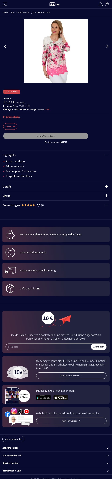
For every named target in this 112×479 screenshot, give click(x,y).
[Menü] (4, 4)
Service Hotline (55, 462)
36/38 (10, 126)
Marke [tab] (55, 196)
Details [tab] (55, 186)
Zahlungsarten (55, 447)
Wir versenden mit (55, 455)
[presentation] (5, 47)
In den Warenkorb (45, 135)
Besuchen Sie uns (55, 470)
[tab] (56, 205)
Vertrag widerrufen (13, 439)
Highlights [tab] (55, 155)
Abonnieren (98, 346)
